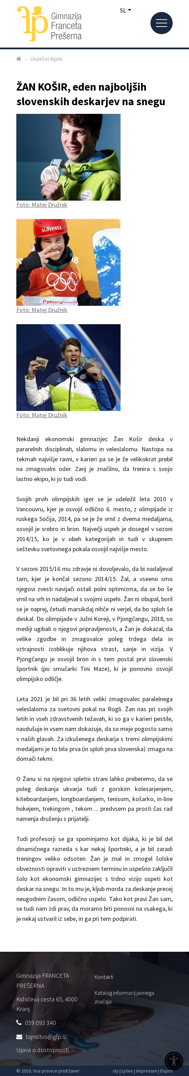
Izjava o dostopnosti (42, 1050)
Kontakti (103, 976)
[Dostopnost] (174, 1062)
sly (115, 1071)
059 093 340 (40, 1023)
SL (123, 10)
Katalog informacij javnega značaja (124, 997)
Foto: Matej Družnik (68, 161)
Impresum (146, 1071)
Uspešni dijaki (46, 58)
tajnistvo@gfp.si (46, 1037)
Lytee (127, 1071)
